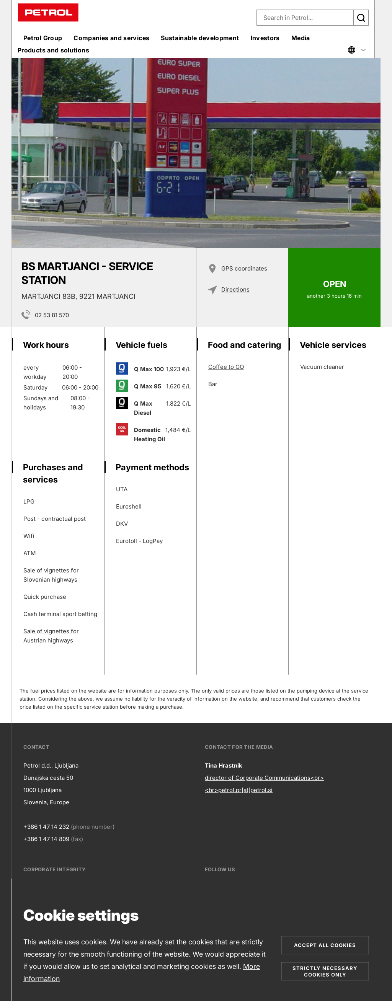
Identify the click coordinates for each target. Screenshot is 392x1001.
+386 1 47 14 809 (46, 839)
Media (300, 38)
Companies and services (111, 38)
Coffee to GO (226, 366)
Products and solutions (53, 50)
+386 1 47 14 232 (46, 826)
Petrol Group (42, 38)
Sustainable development (200, 38)
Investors (265, 38)
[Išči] (361, 18)
